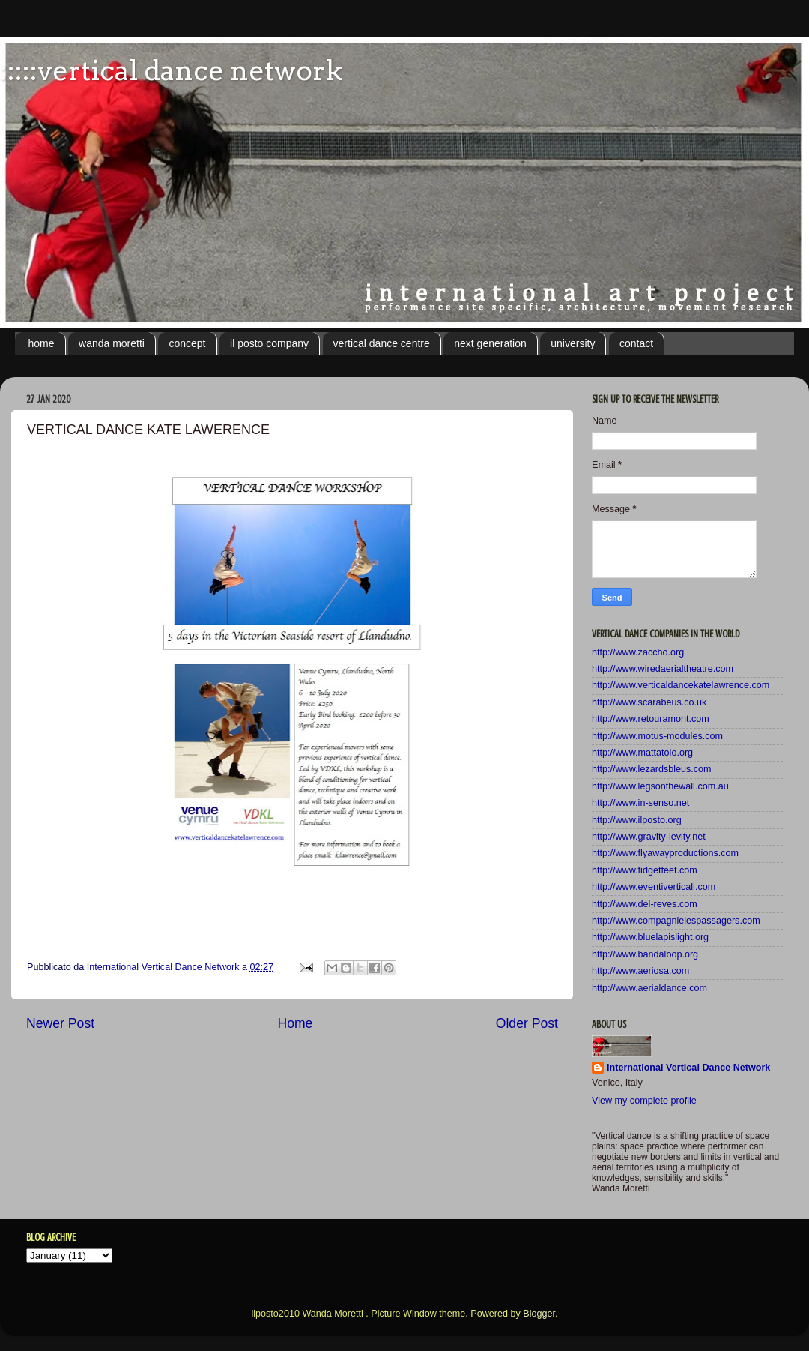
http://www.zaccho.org (638, 652)
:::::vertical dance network (171, 70)
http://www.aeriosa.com (640, 971)
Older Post (527, 1023)
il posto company (269, 343)
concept (187, 343)
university (573, 343)
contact (636, 343)
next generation (490, 343)
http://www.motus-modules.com (657, 736)
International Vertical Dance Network (688, 1067)
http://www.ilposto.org (637, 820)
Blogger (539, 1313)
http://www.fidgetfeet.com (644, 870)
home (41, 343)
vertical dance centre (381, 343)
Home (294, 1023)
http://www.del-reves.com (644, 904)
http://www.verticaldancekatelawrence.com (680, 685)
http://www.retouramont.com (650, 719)
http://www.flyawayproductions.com (665, 853)
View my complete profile (644, 1100)
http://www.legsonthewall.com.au (660, 786)
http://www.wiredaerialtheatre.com (662, 669)
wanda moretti (112, 343)
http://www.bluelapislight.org (650, 937)
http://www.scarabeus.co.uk (649, 702)
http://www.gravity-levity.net (649, 836)
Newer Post (60, 1023)
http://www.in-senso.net (640, 803)
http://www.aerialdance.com (649, 988)
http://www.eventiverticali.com (653, 887)
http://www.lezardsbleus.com (652, 769)
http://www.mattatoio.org (642, 752)
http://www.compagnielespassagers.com (676, 920)
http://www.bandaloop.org (645, 954)
